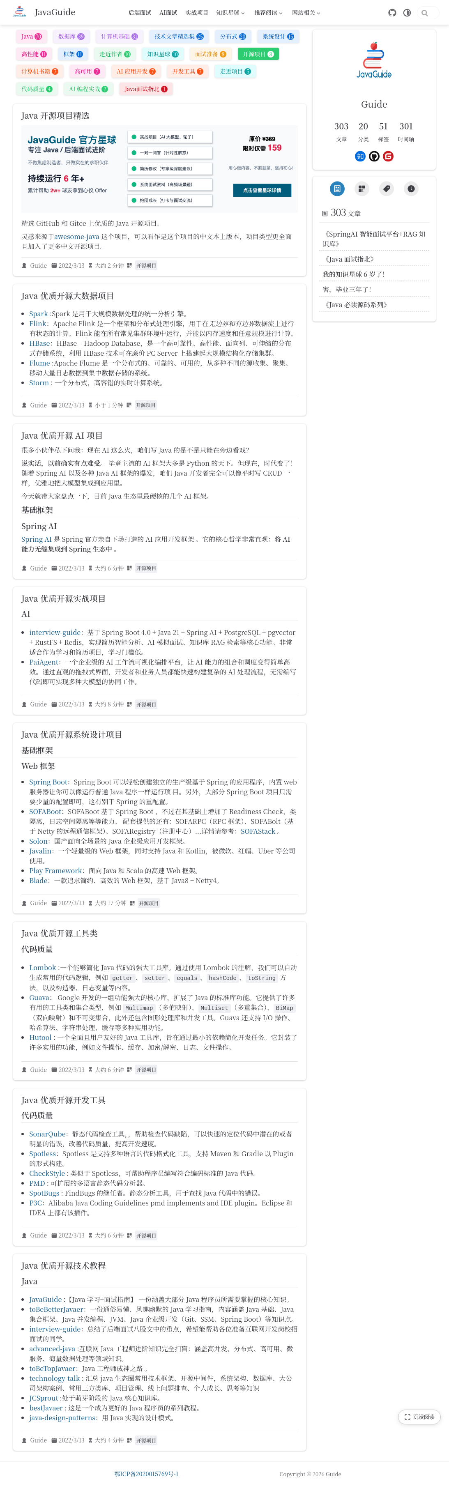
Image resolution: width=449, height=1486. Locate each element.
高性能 (34, 55)
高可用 (87, 73)
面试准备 (210, 55)
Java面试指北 (145, 90)
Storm (39, 384)
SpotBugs (44, 1195)
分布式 (233, 38)
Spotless (42, 1155)
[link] (374, 76)
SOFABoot (45, 813)
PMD (37, 1185)
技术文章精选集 (179, 38)
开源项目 (258, 55)
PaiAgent (43, 664)
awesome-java (76, 238)
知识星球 (229, 13)
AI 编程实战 (88, 90)
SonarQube (47, 1136)
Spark (38, 315)
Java (31, 38)
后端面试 (139, 12)
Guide (38, 267)
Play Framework (55, 872)
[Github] (374, 156)
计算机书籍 (39, 73)
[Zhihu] (360, 156)
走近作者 (115, 55)
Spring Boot (48, 784)
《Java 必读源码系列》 (356, 304)
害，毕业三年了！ (348, 289)
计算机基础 (119, 38)
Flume (39, 364)
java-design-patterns (62, 1419)
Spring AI (36, 540)
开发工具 (187, 73)
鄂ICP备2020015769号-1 (146, 1474)
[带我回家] (44, 12)
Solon (38, 843)
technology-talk (54, 1380)
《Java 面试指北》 (349, 259)
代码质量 (37, 90)
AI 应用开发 (136, 73)
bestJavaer (46, 1410)
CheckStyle (47, 1175)
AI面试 (168, 12)
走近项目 (235, 73)
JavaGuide (45, 1301)
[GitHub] (360, 12)
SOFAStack (258, 833)
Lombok (42, 969)
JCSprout (43, 1400)
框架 (73, 55)
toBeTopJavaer (52, 1370)
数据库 (71, 38)
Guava (39, 999)
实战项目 (196, 12)
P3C (35, 1205)
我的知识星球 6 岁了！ (355, 274)
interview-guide (55, 634)
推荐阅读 (267, 13)
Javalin (40, 853)
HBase (39, 345)
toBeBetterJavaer (56, 1311)
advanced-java (52, 1350)
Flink (37, 325)
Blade (38, 882)
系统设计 (278, 38)
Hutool (40, 1039)
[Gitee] (388, 156)
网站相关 (305, 13)
